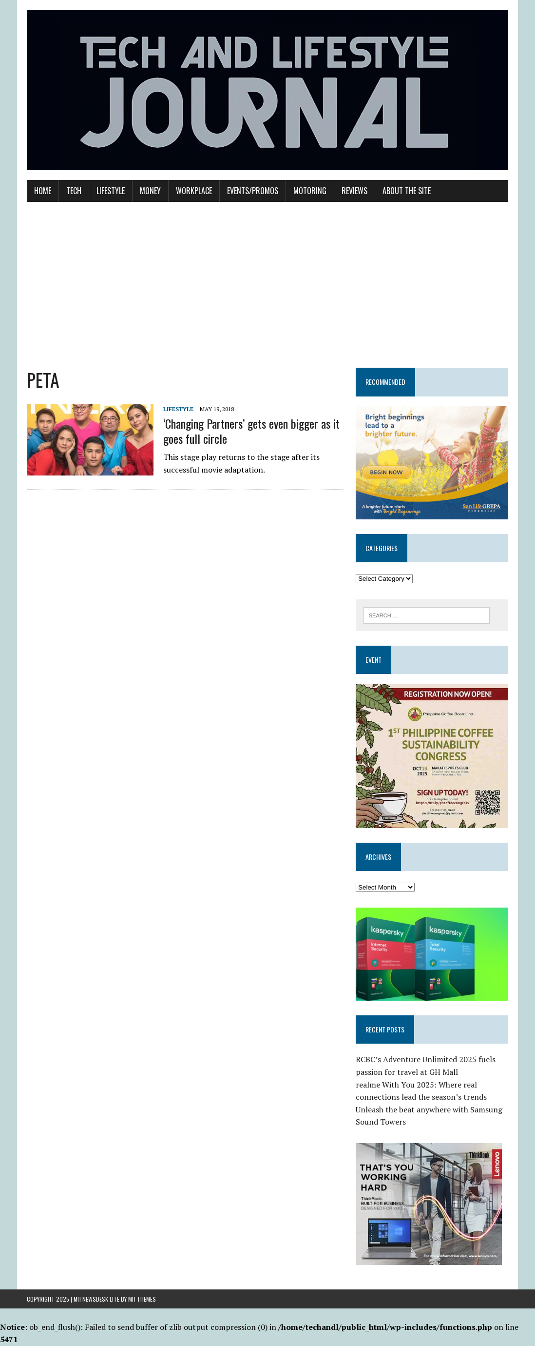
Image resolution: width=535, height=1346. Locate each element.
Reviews (354, 191)
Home (42, 191)
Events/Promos (252, 191)
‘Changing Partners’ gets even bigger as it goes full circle (251, 431)
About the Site (406, 191)
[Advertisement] (267, 285)
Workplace (194, 191)
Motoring (309, 191)
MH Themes (142, 1299)
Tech (73, 191)
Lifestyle (110, 191)
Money (150, 191)
